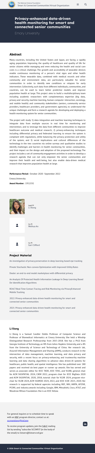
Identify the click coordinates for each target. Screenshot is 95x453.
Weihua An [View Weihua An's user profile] (33, 226)
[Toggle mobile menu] (78, 4)
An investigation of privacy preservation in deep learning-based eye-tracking (46, 260)
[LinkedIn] (85, 425)
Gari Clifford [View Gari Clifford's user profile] (34, 245)
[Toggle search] (85, 4)
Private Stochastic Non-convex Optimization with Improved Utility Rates (44, 267)
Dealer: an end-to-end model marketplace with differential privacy (41, 273)
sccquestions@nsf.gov (17, 420)
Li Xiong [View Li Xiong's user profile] (32, 207)
